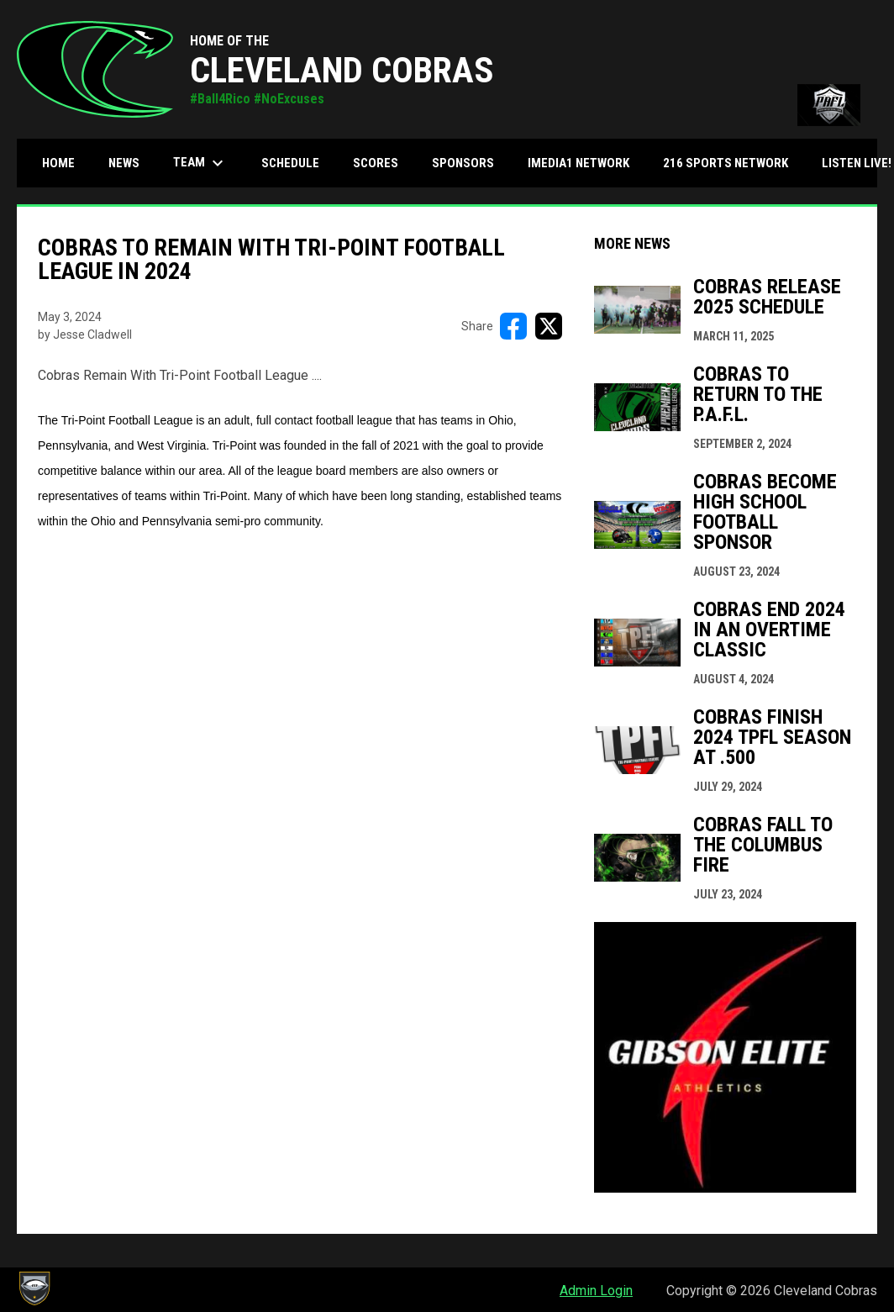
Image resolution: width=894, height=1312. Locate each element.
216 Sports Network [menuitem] (725, 163)
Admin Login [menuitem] (596, 1291)
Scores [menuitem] (375, 163)
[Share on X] (548, 326)
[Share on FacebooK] (513, 326)
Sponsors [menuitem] (463, 163)
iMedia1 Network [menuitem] (578, 163)
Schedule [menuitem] (290, 163)
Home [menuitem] (58, 163)
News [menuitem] (123, 163)
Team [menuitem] (200, 163)
